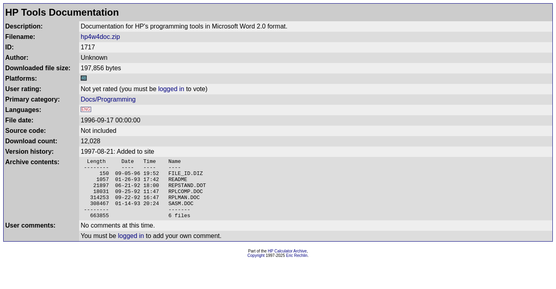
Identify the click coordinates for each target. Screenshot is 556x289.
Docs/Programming (108, 99)
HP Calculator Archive (287, 263)
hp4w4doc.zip (100, 36)
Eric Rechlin (297, 267)
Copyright (256, 267)
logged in (171, 88)
